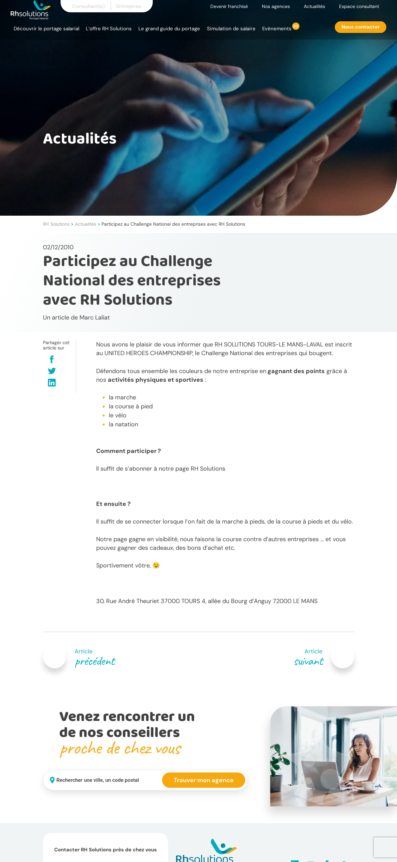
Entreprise (128, 6)
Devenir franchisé (229, 6)
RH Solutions (56, 224)
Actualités (314, 6)
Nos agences (276, 6)
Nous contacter (360, 27)
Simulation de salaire (231, 28)
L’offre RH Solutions (109, 28)
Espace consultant (359, 6)
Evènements (277, 28)
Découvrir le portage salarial (46, 28)
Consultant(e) (88, 6)
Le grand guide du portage (169, 28)
